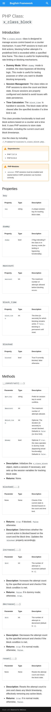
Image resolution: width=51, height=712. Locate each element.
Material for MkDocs (18, 709)
